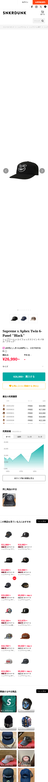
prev (6, 171)
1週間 (19, 437)
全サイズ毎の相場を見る (24, 478)
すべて (8, 437)
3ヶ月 (40, 437)
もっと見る (42, 521)
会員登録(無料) (40, 2)
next (42, 171)
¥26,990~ (24, 376)
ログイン (25, 2)
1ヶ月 (30, 437)
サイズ (5, 366)
